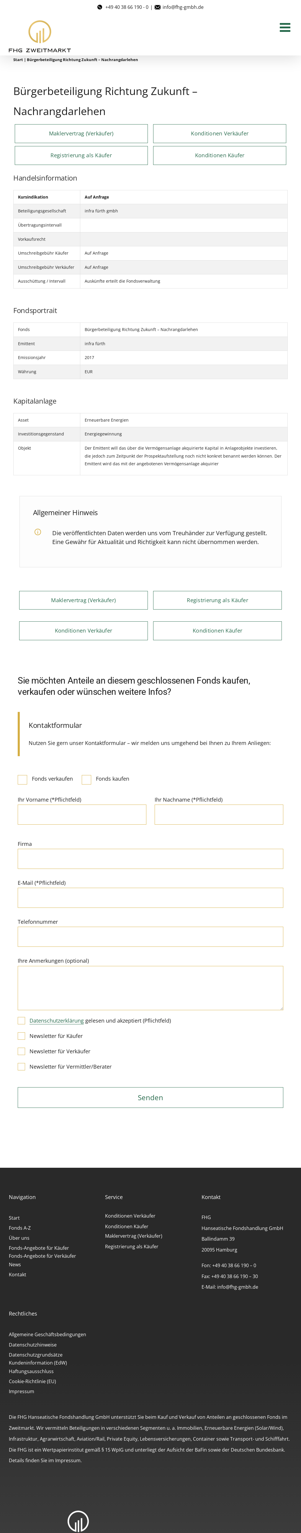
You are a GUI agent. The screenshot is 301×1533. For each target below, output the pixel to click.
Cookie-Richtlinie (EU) (32, 1381)
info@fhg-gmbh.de (183, 7)
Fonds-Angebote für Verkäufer (42, 1256)
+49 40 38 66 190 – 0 (234, 1265)
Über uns (19, 1238)
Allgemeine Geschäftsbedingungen (47, 1334)
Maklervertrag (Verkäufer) (133, 1236)
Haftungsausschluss (31, 1371)
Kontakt (17, 1274)
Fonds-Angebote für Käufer (39, 1248)
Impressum (21, 1391)
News (15, 1264)
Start (18, 59)
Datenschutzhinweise (33, 1345)
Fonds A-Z (20, 1228)
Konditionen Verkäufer (130, 1216)
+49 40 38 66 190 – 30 (234, 1276)
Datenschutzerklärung (57, 1020)
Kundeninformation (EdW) (38, 1363)
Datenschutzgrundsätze (36, 1355)
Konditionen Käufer (126, 1226)
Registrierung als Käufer (131, 1246)
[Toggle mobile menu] (286, 27)
